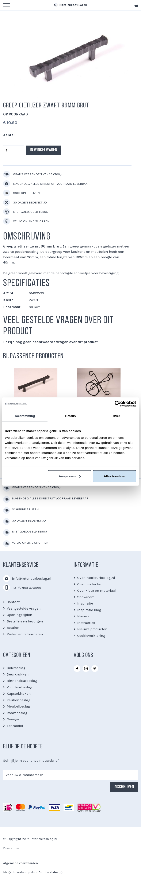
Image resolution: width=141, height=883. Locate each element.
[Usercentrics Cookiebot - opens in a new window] (117, 404)
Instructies (86, 623)
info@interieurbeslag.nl (31, 578)
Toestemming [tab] (24, 416)
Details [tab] (70, 416)
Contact (13, 602)
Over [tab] (116, 416)
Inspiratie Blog (89, 610)
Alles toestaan (114, 476)
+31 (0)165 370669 (26, 587)
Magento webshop (16, 872)
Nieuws (83, 616)
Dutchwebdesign (51, 872)
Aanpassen (70, 476)
